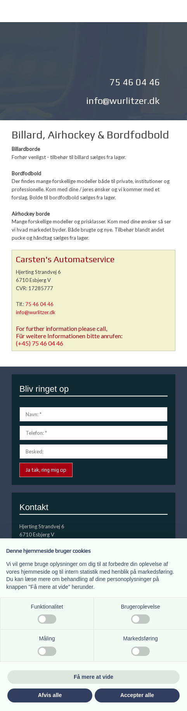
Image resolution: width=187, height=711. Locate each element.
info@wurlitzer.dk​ (123, 100)
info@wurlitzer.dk (35, 312)
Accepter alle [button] (137, 695)
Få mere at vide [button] (93, 677)
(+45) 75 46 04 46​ (39, 343)
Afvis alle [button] (50, 695)
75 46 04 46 (39, 304)
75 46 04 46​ (134, 82)
